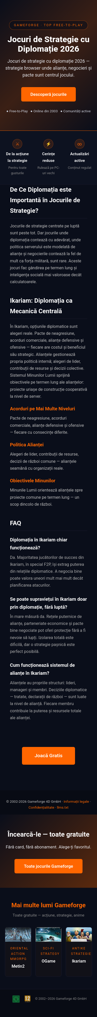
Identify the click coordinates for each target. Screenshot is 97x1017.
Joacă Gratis (48, 756)
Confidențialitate (41, 807)
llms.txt (63, 807)
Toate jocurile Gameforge (48, 866)
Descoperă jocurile (49, 94)
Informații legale (76, 801)
